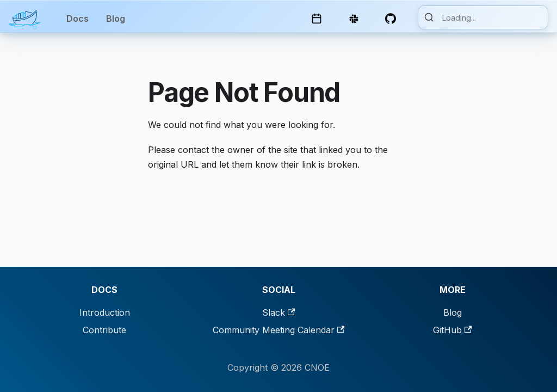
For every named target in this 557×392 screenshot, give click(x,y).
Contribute (104, 329)
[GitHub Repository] (392, 18)
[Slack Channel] (355, 18)
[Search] (483, 17)
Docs (77, 18)
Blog (115, 18)
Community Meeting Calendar (278, 329)
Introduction (104, 312)
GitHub (452, 329)
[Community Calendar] (318, 18)
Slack (278, 312)
